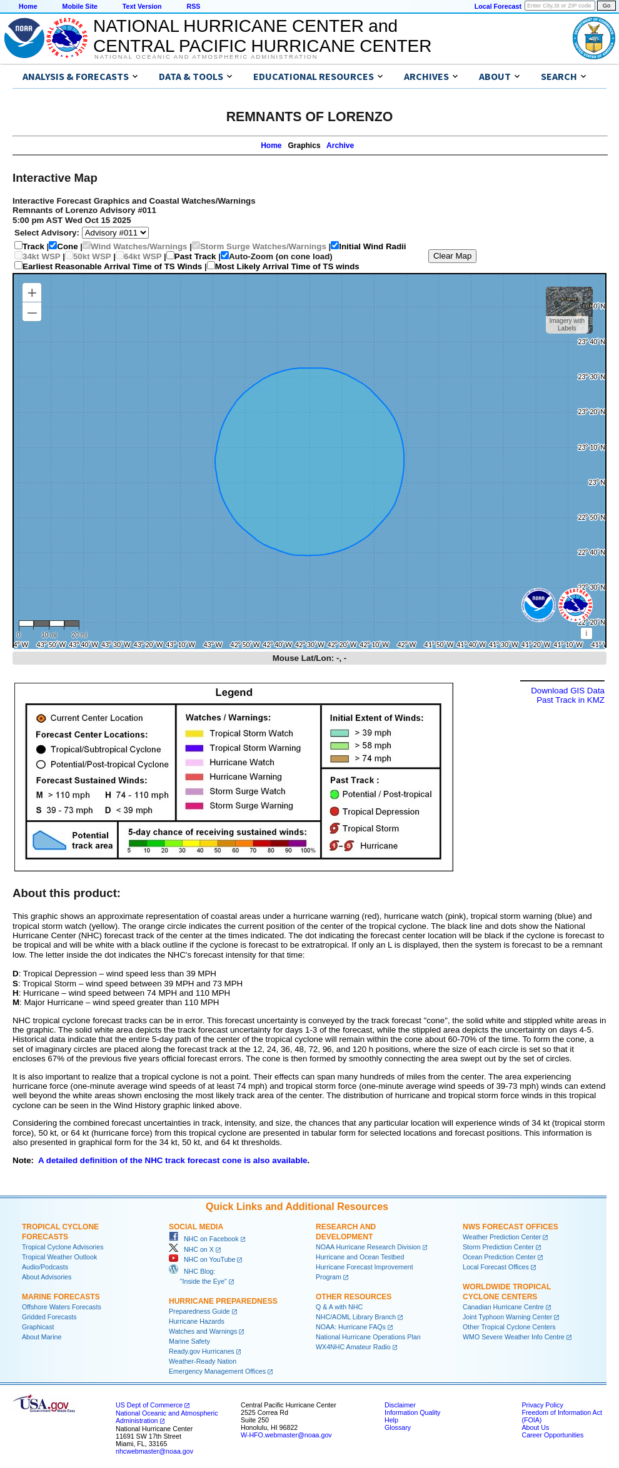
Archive (340, 145)
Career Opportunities (552, 1435)
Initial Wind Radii (372, 246)
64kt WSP (143, 256)
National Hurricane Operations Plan (368, 1337)
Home (28, 6)
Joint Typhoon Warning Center (507, 1317)
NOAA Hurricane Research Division (368, 1247)
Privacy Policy (542, 1405)
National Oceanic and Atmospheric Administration (206, 57)
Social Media (196, 1227)
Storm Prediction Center (498, 1247)
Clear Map (452, 255)
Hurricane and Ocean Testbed (360, 1257)
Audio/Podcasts (45, 1267)
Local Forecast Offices (496, 1267)
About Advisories (46, 1277)
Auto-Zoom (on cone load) (281, 256)
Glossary (398, 1427)
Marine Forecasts (61, 1296)
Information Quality (412, 1412)
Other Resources (353, 1296)
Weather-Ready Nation (202, 1361)
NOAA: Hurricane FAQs (351, 1327)
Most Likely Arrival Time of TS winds (287, 266)
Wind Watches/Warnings (139, 246)
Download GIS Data (568, 690)
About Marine (41, 1337)
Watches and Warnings (203, 1331)
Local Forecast (498, 6)
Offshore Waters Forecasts (61, 1307)
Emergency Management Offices (217, 1371)
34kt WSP (42, 256)
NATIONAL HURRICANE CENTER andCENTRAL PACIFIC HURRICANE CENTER (262, 36)
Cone (67, 246)
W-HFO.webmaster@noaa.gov (286, 1435)
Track (33, 246)
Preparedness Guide (199, 1311)
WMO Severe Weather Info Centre (514, 1337)
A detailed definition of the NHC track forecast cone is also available (173, 1160)
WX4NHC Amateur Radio (353, 1347)
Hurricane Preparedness (223, 1301)
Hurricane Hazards (196, 1321)
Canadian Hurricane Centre (503, 1307)
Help (391, 1420)
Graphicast (38, 1327)
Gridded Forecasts (49, 1317)
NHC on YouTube (202, 1259)
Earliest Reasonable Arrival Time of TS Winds (112, 266)
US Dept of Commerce (149, 1405)
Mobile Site (80, 6)
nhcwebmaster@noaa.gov (154, 1451)
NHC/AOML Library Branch (356, 1317)
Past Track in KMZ (570, 700)
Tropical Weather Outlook (59, 1257)
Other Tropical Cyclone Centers (509, 1327)
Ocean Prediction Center (499, 1257)
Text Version (142, 6)
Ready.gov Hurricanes (201, 1351)
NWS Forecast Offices (510, 1227)
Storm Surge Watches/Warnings (263, 246)
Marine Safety (189, 1341)
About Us (535, 1427)
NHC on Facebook (204, 1238)
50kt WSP (92, 256)
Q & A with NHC (339, 1307)
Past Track (195, 256)
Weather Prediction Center (502, 1237)
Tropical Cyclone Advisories (63, 1247)
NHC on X (191, 1249)
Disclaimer (400, 1405)
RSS (193, 6)
